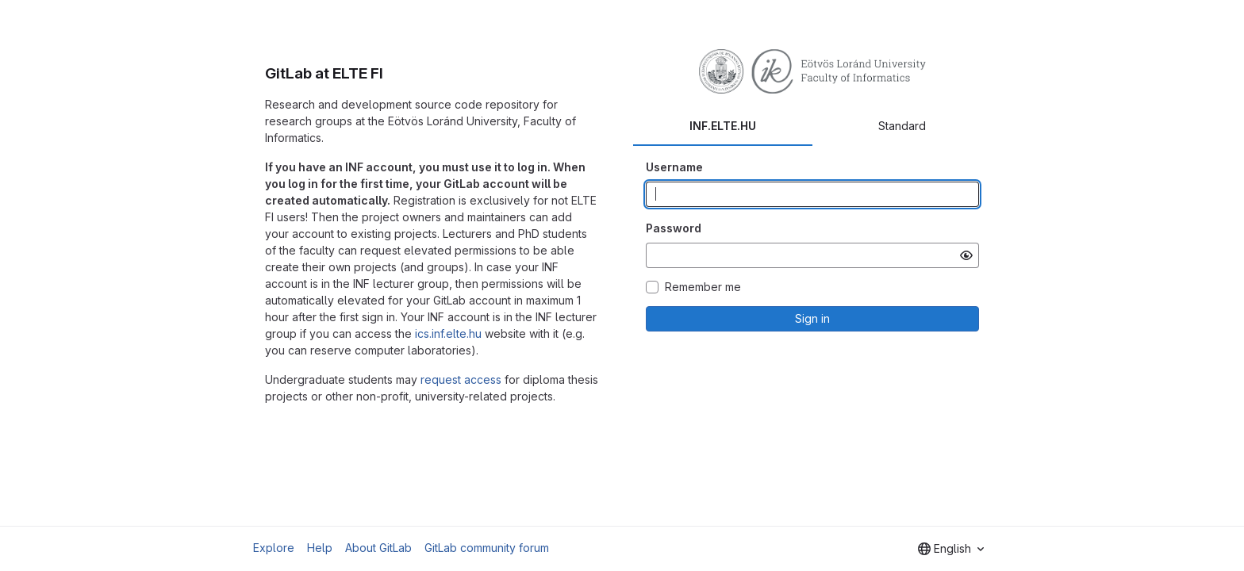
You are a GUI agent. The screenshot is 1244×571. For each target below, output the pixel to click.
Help (319, 547)
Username (674, 167)
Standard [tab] (902, 125)
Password (673, 228)
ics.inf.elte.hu (448, 333)
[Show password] (966, 255)
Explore (273, 547)
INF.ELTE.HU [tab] (722, 125)
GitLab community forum (486, 547)
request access (460, 379)
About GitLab (378, 547)
